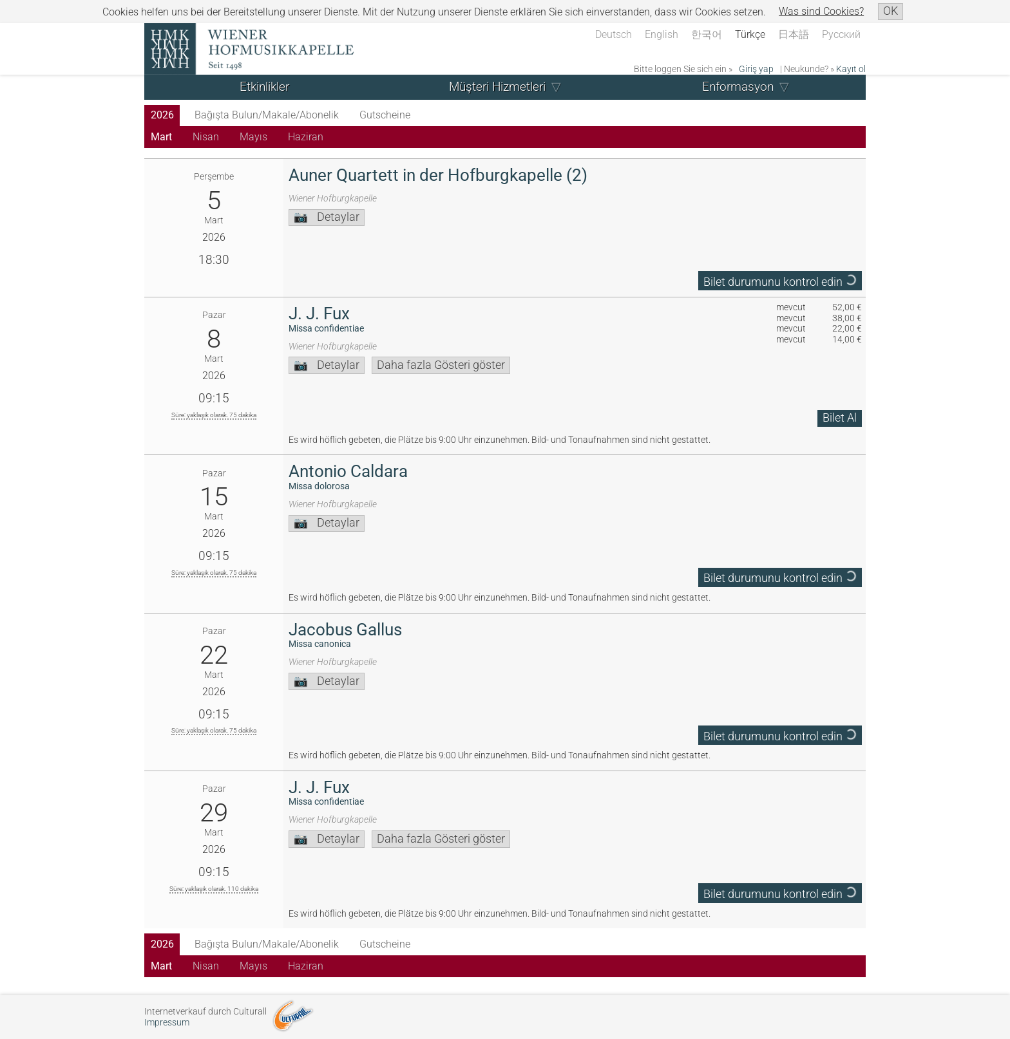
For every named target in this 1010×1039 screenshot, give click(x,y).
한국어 (706, 34)
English (661, 34)
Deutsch (613, 34)
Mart (161, 137)
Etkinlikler (264, 86)
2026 (162, 115)
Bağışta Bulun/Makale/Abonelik (267, 115)
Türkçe (750, 34)
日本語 (793, 34)
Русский (841, 34)
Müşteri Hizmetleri (497, 86)
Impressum (166, 1022)
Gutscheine (384, 115)
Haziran (305, 137)
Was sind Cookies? (821, 11)
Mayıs (253, 137)
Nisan (206, 137)
